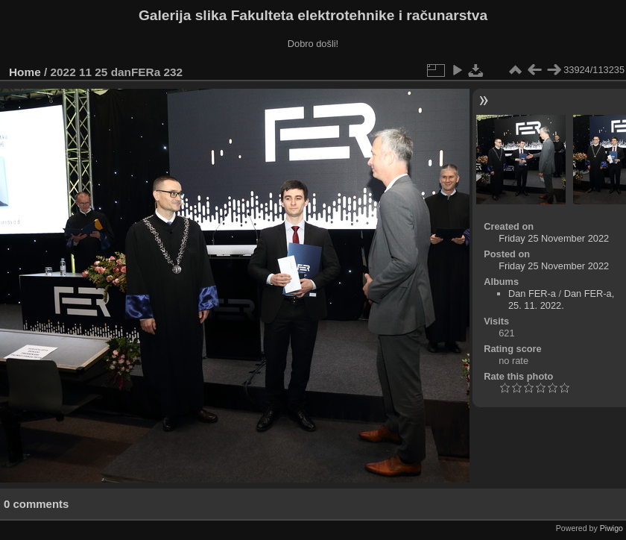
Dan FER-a (532, 293)
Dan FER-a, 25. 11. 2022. (561, 299)
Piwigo (611, 528)
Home (25, 72)
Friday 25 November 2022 (554, 238)
